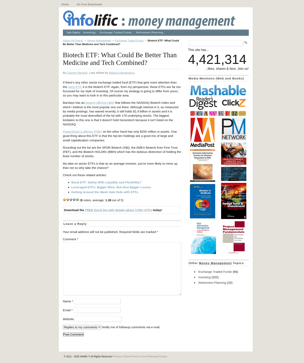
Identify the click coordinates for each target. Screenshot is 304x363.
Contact (163, 356)
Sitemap (152, 356)
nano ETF (74, 87)
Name (68, 301)
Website (68, 319)
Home (65, 4)
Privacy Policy (121, 356)
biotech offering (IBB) (100, 102)
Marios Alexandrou (122, 72)
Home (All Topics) (73, 40)
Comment (70, 239)
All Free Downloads (89, 4)
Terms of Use (138, 356)
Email (68, 310)
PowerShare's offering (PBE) (82, 131)
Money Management (99, 40)
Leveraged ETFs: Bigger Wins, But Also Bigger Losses (111, 187)
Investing (89, 32)
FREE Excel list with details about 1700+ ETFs (118, 210)
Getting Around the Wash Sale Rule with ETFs (104, 192)
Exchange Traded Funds (116, 32)
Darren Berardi (77, 72)
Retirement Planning (149, 32)
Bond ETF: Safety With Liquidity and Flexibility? (106, 182)
